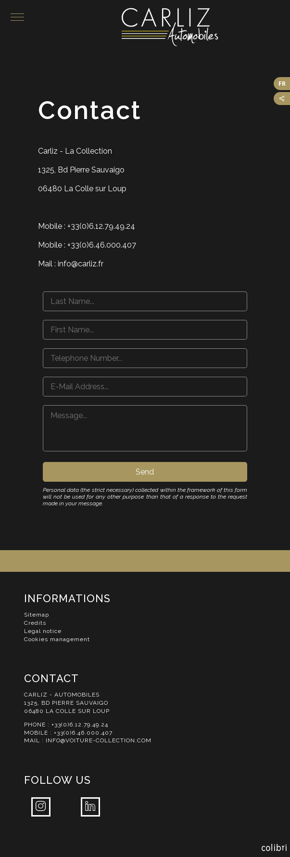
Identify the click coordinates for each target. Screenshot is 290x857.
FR (282, 83)
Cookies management (57, 639)
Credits (35, 623)
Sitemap (36, 614)
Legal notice (43, 631)
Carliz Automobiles (206, 27)
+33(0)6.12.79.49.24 (79, 724)
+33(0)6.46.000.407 (83, 732)
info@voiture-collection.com (98, 740)
